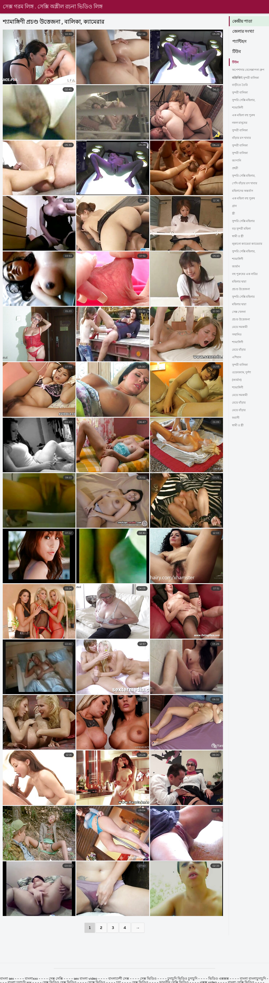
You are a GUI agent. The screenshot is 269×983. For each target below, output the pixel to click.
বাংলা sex (7, 978)
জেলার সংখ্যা (244, 31)
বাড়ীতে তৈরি (241, 85)
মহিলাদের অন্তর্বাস (244, 191)
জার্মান (236, 266)
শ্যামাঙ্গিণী (238, 107)
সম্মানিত (238, 334)
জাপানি (237, 160)
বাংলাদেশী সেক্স (118, 978)
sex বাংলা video (86, 978)
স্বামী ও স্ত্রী (239, 236)
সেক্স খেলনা (240, 312)
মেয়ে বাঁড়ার (239, 349)
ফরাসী (236, 418)
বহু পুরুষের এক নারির (246, 274)
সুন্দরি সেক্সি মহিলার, (246, 100)
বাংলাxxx (31, 978)
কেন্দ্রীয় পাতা (243, 21)
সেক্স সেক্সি (56, 978)
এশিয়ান (237, 357)
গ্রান (235, 206)
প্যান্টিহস (240, 41)
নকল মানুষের (241, 123)
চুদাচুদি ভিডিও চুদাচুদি (182, 978)
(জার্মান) (237, 380)
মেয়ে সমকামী (241, 327)
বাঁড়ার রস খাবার (243, 138)
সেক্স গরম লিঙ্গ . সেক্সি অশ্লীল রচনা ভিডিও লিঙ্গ (53, 7)
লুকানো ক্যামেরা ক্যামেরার (249, 244)
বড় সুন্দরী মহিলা (243, 228)
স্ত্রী (233, 213)
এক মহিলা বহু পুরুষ (245, 115)
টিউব (237, 52)
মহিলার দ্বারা (240, 281)
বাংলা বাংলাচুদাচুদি (253, 978)
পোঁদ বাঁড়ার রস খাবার (246, 183)
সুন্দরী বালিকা (241, 92)
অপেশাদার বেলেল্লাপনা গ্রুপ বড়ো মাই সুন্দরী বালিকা (247, 71)
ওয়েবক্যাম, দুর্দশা (243, 372)
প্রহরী (235, 168)
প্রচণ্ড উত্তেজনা (242, 289)
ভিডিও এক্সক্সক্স (218, 978)
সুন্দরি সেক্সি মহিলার (245, 221)
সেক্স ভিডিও (148, 978)
